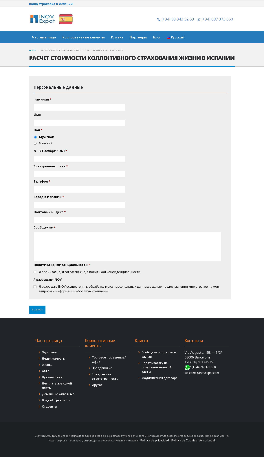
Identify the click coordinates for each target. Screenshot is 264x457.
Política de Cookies (184, 440)
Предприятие (102, 368)
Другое (97, 385)
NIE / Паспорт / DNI (50, 151)
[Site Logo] (52, 19)
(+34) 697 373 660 (215, 19)
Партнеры (138, 37)
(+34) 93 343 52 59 (175, 19)
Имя (37, 115)
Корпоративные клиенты (83, 37)
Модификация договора (159, 378)
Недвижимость (53, 358)
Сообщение (44, 227)
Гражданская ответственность (105, 376)
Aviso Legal (207, 440)
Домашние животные (58, 394)
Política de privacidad (154, 440)
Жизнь (47, 365)
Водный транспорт (56, 400)
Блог (157, 37)
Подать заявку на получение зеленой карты (156, 367)
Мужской (46, 137)
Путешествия (52, 377)
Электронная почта (51, 166)
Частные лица (44, 37)
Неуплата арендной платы (57, 385)
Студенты (49, 406)
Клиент (117, 37)
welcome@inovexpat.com (202, 373)
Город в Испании (49, 197)
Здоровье (49, 352)
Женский (45, 143)
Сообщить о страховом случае (159, 354)
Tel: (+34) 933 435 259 (199, 362)
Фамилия (42, 99)
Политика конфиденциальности (62, 265)
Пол (38, 130)
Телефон (42, 181)
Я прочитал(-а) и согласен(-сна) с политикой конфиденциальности (89, 272)
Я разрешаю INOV (48, 280)
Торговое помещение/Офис (109, 359)
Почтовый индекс (50, 212)
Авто (45, 371)
